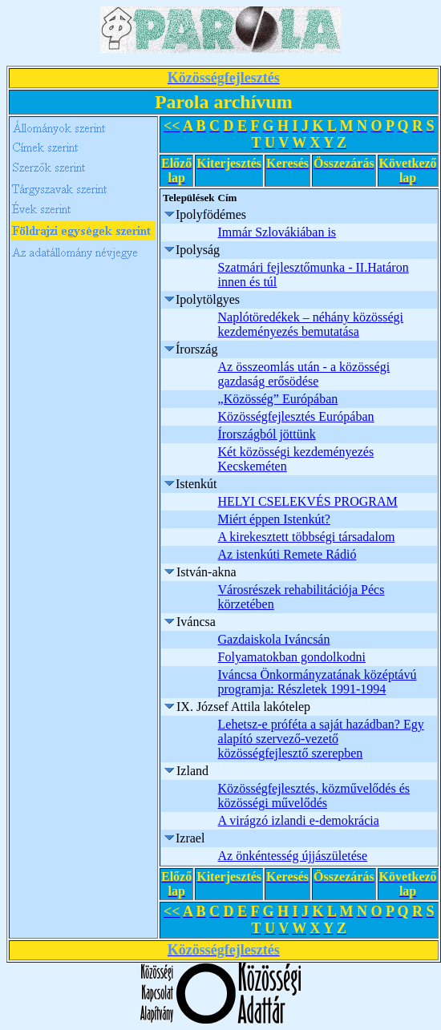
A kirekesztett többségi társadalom (306, 536)
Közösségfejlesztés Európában (296, 416)
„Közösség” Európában (278, 399)
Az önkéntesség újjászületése (293, 855)
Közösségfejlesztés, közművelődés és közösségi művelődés (314, 796)
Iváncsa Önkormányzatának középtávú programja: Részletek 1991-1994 (317, 682)
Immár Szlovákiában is (277, 232)
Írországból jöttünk (267, 434)
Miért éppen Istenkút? (274, 519)
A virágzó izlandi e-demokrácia (298, 820)
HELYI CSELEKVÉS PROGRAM (308, 501)
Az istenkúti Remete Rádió (287, 554)
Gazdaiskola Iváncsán (274, 639)
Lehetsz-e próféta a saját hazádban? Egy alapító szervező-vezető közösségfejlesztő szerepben (321, 738)
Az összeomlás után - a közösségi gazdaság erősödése (304, 374)
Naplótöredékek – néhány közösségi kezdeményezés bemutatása (310, 324)
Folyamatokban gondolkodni (292, 657)
